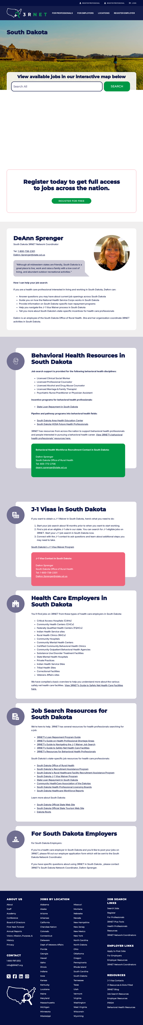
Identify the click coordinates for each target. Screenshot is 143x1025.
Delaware (44, 940)
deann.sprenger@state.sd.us (51, 467)
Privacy (10, 944)
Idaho (43, 962)
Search (117, 86)
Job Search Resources (118, 994)
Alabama (44, 904)
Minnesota (45, 1011)
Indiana (43, 971)
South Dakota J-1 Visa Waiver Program (57, 776)
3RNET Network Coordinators (121, 935)
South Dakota (80, 976)
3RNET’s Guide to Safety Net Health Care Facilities (63, 747)
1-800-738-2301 (26, 251)
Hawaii (43, 958)
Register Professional (94, 3)
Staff (9, 909)
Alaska (43, 909)
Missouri (78, 904)
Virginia (77, 998)
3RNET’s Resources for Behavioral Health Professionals (66, 751)
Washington (80, 1002)
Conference (12, 918)
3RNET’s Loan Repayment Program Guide (59, 737)
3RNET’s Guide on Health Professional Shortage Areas (65, 740)
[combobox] (57, 86)
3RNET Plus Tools (115, 922)
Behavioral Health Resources (121, 1007)
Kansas (43, 980)
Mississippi (45, 1016)
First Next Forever (15, 927)
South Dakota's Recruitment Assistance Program (62, 769)
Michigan (44, 1007)
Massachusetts (47, 1002)
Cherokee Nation (48, 927)
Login (134, 3)
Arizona (44, 913)
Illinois (43, 967)
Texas (76, 985)
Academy (11, 913)
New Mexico (79, 931)
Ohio (76, 949)
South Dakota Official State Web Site (56, 804)
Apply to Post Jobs (116, 951)
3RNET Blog (113, 989)
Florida (43, 949)
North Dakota (80, 944)
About (10, 904)
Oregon (77, 958)
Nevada (77, 918)
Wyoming (79, 1016)
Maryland (44, 998)
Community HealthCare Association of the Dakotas (64, 783)
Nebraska (78, 913)
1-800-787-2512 (14, 961)
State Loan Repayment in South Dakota (57, 406)
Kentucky (44, 985)
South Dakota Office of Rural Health (55, 765)
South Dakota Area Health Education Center (60, 420)
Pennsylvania (80, 962)
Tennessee (79, 980)
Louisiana (44, 989)
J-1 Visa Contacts (115, 980)
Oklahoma (79, 953)
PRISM (110, 1003)
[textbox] (57, 86)
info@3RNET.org (15, 965)
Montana (78, 909)
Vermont (78, 994)
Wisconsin (79, 1011)
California (45, 922)
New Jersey (79, 927)
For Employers (112, 13)
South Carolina (81, 971)
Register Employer (117, 3)
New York (78, 936)
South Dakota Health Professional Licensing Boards (64, 787)
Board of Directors (16, 922)
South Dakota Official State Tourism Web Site (60, 808)
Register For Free (71, 201)
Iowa (42, 976)
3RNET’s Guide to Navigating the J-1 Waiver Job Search (66, 744)
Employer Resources (117, 960)
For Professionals (89, 13)
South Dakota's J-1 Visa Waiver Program (52, 547)
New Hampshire (81, 922)
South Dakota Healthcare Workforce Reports (60, 790)
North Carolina (81, 940)
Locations (130, 13)
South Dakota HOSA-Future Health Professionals (62, 424)
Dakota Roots (44, 811)
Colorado (44, 931)
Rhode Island (80, 967)
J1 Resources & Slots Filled (120, 985)
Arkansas (44, 918)
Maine (43, 994)
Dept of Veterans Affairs (51, 944)
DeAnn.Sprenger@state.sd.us (29, 254)
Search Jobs (113, 908)
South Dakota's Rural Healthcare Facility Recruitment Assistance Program (75, 772)
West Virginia (80, 1007)
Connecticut (46, 936)
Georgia (44, 953)
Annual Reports (14, 931)
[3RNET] (27, 13)
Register (111, 913)
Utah (76, 989)
